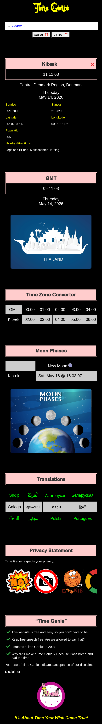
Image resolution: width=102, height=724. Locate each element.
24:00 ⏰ (61, 35)
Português (82, 518)
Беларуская (82, 495)
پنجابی (33, 518)
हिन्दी (82, 507)
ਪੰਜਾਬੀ (14, 518)
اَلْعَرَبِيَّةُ (33, 495)
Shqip (14, 495)
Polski (55, 518)
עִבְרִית (55, 507)
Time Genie (51, 8)
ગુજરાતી (33, 507)
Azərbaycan (55, 495)
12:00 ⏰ (41, 35)
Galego (14, 507)
